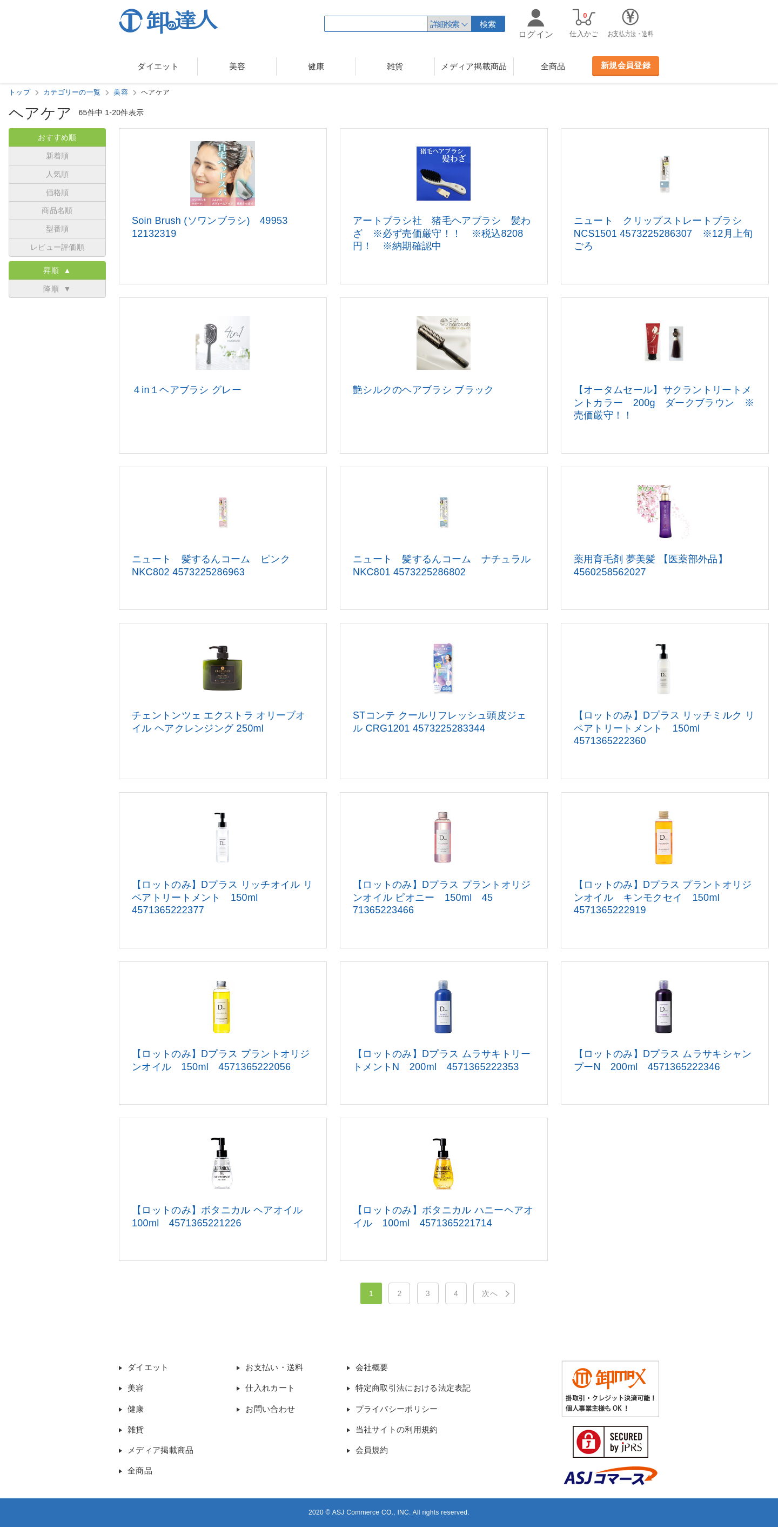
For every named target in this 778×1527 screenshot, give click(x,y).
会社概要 (372, 1367)
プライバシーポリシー (397, 1408)
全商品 (553, 66)
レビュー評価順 (57, 247)
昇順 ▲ (57, 270)
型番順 (57, 228)
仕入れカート (270, 1387)
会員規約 (372, 1450)
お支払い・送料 (274, 1367)
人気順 (57, 174)
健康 (316, 66)
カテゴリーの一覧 (71, 92)
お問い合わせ (270, 1408)
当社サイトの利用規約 (397, 1429)
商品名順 (57, 210)
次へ (490, 1293)
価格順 (57, 192)
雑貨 (395, 66)
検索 (488, 24)
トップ (19, 92)
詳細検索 (444, 24)
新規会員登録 (625, 65)
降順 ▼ (57, 288)
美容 (237, 66)
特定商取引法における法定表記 (413, 1387)
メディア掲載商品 (474, 66)
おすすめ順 (57, 137)
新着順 (57, 155)
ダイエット (158, 66)
